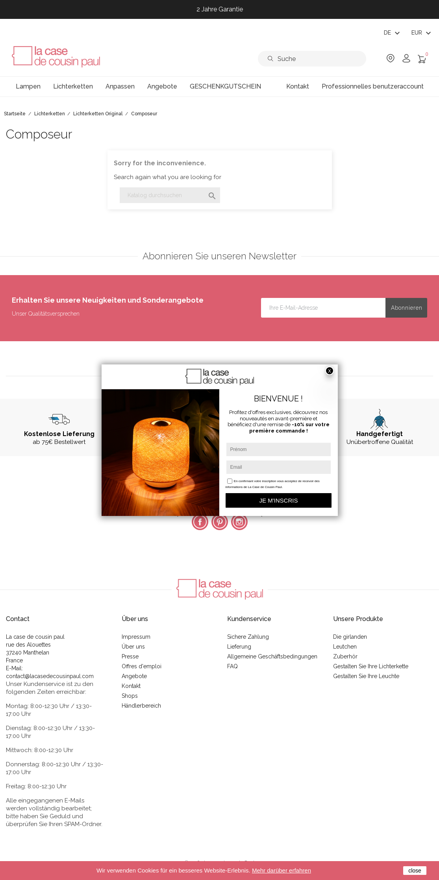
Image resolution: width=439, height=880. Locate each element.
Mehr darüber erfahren (281, 870)
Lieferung (239, 646)
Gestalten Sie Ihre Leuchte (366, 676)
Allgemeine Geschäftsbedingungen (272, 656)
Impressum (136, 637)
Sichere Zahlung (248, 637)
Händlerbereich (141, 706)
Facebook (200, 522)
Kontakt (131, 686)
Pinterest (219, 522)
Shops (130, 696)
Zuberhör (345, 656)
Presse (130, 656)
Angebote (134, 676)
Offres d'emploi (141, 666)
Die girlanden (350, 637)
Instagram (239, 522)
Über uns (133, 646)
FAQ (232, 666)
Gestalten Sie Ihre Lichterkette (370, 666)
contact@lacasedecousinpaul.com (50, 676)
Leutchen (345, 646)
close (414, 870)
